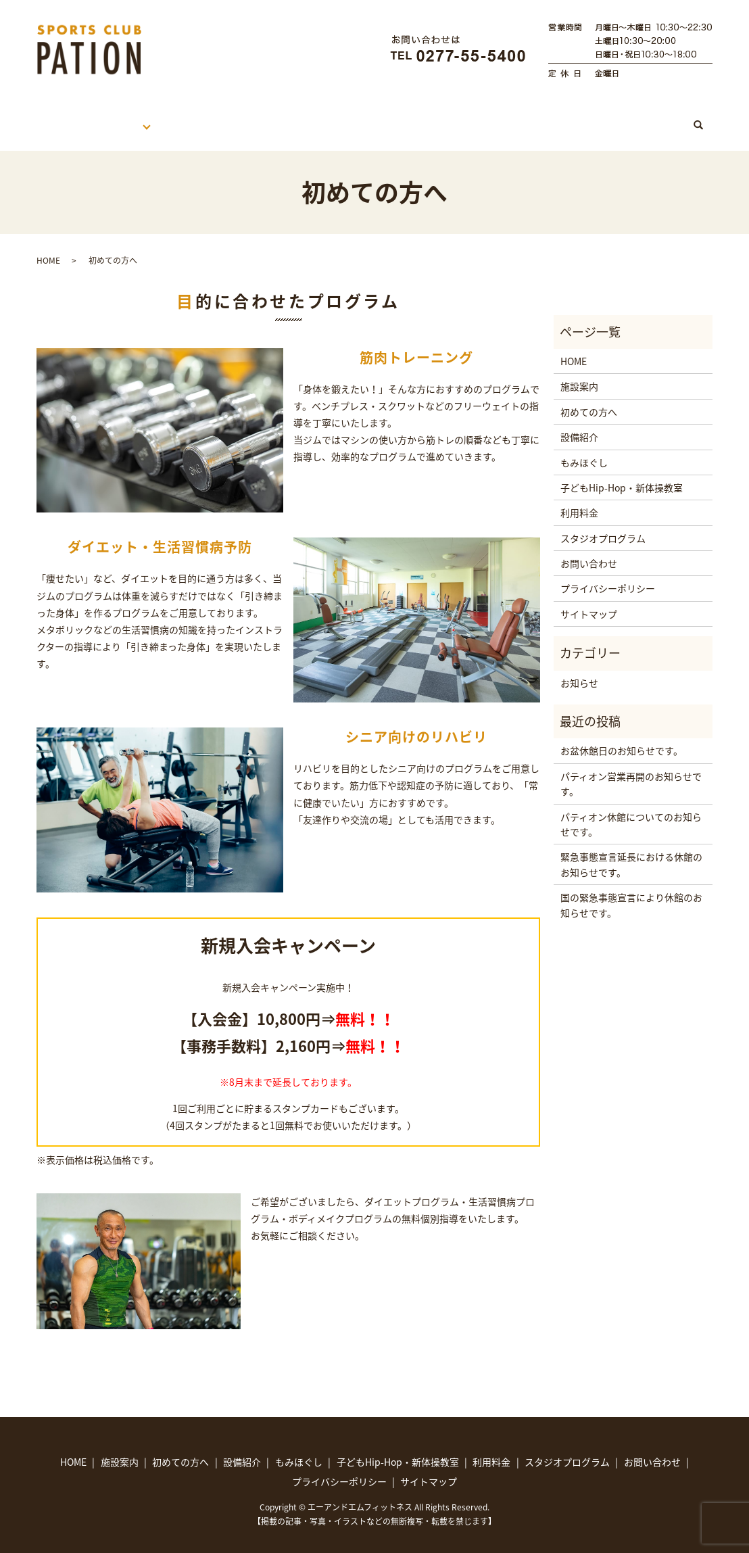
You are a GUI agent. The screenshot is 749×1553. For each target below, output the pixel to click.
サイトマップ (588, 601)
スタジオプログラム (623, 118)
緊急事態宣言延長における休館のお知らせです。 (631, 851)
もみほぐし (367, 118)
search (705, 119)
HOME (65, 118)
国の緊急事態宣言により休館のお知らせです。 (631, 892)
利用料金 (291, 118)
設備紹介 (579, 424)
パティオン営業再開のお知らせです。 (631, 771)
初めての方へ (211, 118)
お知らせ (579, 670)
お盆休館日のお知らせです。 (621, 737)
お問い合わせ (588, 550)
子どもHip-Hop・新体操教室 (485, 118)
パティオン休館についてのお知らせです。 (631, 811)
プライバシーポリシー (607, 575)
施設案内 (131, 118)
